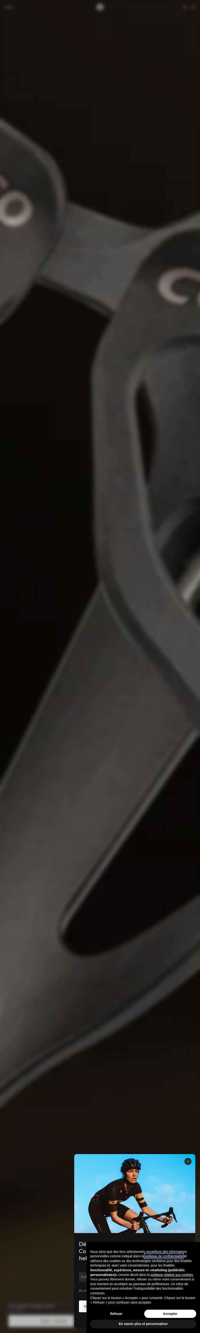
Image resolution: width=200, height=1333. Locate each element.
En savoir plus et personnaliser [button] (143, 1324)
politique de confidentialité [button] (164, 1256)
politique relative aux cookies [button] (172, 1275)
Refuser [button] (116, 1314)
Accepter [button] (170, 1314)
